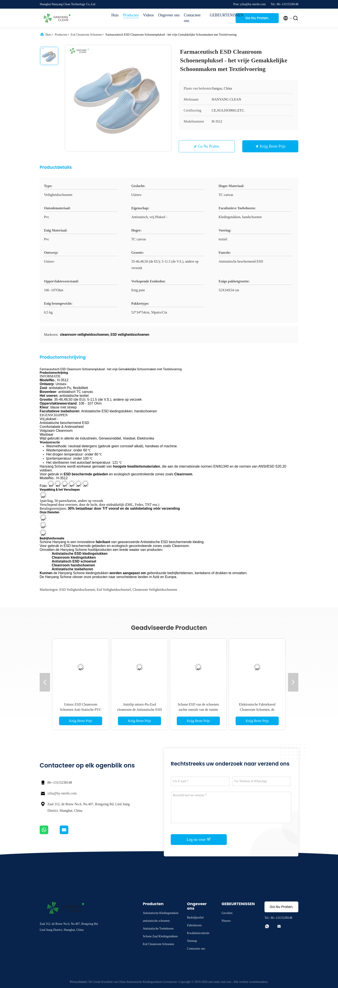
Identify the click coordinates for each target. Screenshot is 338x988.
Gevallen (227, 913)
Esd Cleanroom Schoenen (86, 34)
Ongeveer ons (169, 15)
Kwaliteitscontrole (198, 933)
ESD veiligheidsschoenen (77, 589)
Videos (148, 15)
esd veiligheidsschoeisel (114, 589)
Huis (115, 15)
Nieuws (226, 920)
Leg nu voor (199, 839)
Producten (131, 15)
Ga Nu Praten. (257, 18)
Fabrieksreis (194, 925)
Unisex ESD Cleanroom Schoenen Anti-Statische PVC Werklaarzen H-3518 (80, 710)
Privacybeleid (78, 981)
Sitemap (192, 940)
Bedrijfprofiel (195, 917)
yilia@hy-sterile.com (62, 793)
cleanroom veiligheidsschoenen (155, 589)
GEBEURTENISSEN (220, 15)
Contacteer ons (192, 18)
